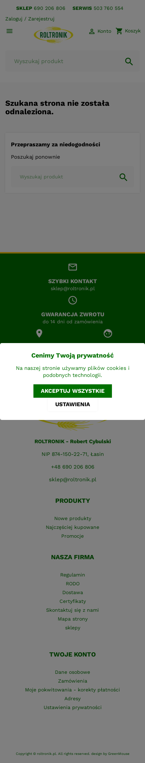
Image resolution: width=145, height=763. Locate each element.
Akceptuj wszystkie (73, 390)
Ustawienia (72, 404)
